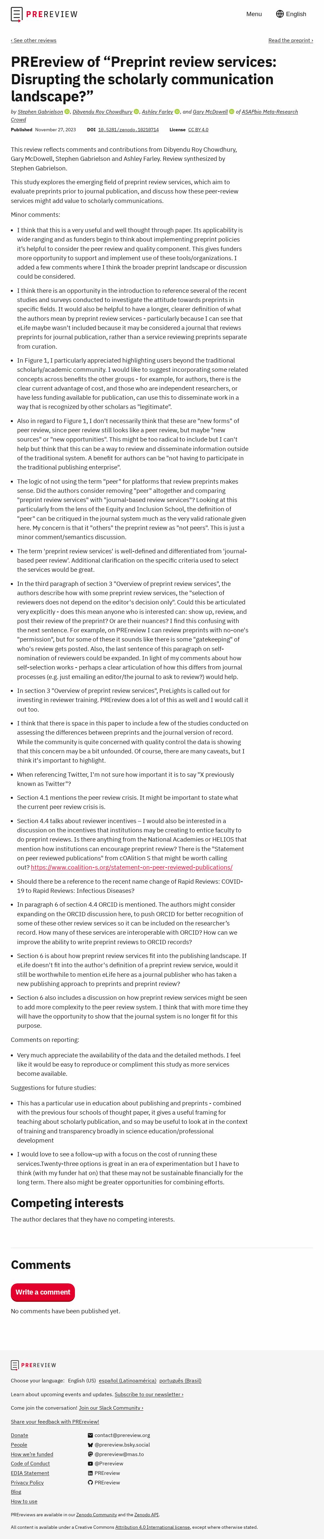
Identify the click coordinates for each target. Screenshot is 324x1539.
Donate (19, 1435)
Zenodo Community (96, 1515)
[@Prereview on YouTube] (105, 1463)
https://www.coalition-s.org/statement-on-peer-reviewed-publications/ (132, 867)
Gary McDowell (210, 111)
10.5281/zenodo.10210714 (128, 130)
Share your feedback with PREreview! (55, 1421)
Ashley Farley (157, 111)
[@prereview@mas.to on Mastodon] (115, 1454)
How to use (24, 1501)
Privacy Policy (27, 1482)
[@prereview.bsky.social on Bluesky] (118, 1444)
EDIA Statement (30, 1473)
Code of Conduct (30, 1463)
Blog (16, 1491)
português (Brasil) (180, 1380)
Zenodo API (146, 1515)
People (19, 1444)
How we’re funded (32, 1454)
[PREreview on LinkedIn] (103, 1473)
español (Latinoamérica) (127, 1380)
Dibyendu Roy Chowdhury (102, 111)
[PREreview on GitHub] (103, 1482)
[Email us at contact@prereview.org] (118, 1435)
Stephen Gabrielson (40, 111)
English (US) (82, 1380)
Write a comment (42, 1292)
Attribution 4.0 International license (152, 1527)
